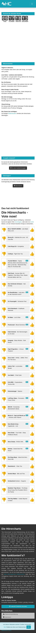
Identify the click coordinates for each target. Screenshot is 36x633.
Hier (5, 627)
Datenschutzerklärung (10, 614)
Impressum (7, 617)
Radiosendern (12, 113)
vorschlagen (18, 222)
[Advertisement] (18, 199)
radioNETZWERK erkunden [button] (18, 606)
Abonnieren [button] (18, 185)
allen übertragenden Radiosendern (14, 574)
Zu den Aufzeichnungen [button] (18, 168)
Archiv (32, 222)
